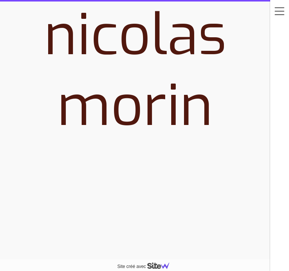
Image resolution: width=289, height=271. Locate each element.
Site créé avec (146, 266)
